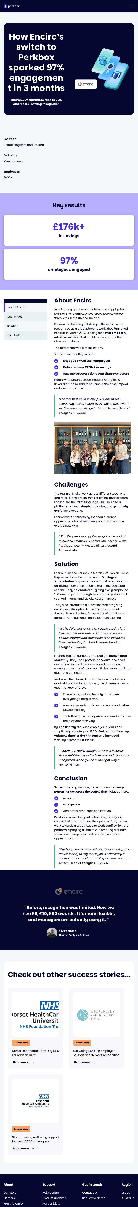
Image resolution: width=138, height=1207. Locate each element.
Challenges (14, 316)
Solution (12, 326)
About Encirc (16, 307)
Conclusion (14, 335)
